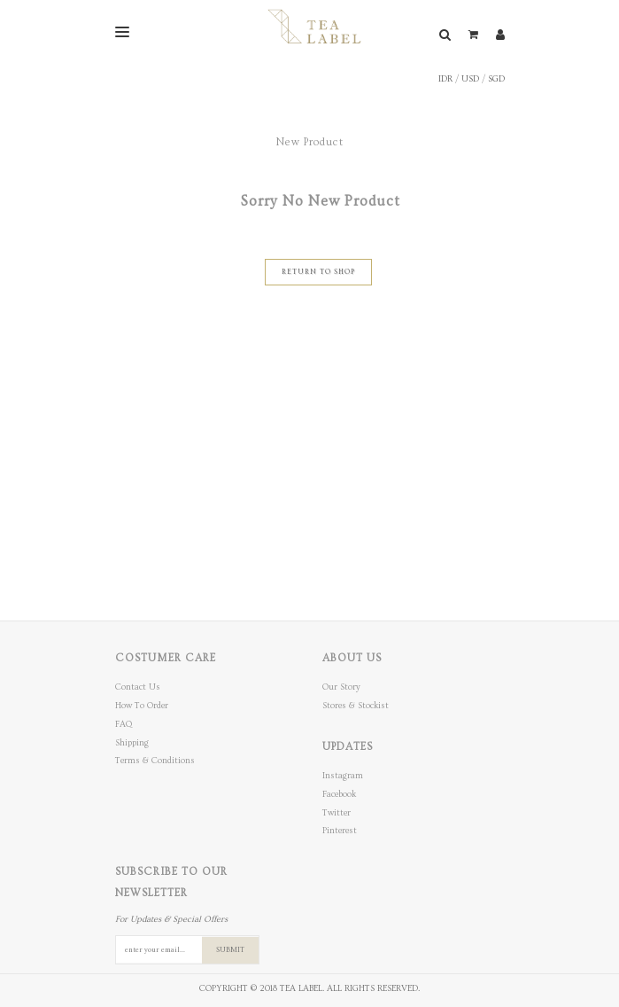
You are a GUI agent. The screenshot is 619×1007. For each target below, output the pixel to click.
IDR (445, 79)
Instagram (342, 775)
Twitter (336, 813)
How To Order (141, 705)
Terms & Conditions (155, 760)
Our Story (341, 687)
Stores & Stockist (355, 705)
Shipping (132, 743)
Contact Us (137, 687)
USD (470, 79)
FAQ (123, 724)
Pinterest (339, 830)
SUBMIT (230, 950)
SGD (496, 79)
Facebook (339, 794)
